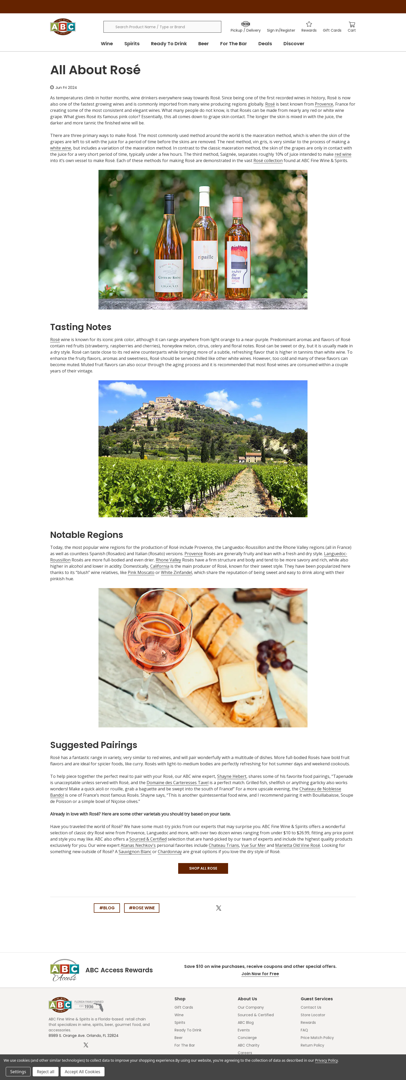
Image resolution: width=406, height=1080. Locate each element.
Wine (107, 43)
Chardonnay (170, 851)
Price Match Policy (317, 1037)
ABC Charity (248, 1045)
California (159, 566)
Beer (203, 43)
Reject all (45, 1072)
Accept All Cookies (82, 1072)
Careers (245, 1052)
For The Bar (233, 43)
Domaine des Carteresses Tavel (177, 782)
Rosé (270, 104)
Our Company (251, 1007)
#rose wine (142, 908)
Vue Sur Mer (253, 845)
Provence (324, 104)
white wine (60, 148)
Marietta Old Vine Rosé (297, 845)
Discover (293, 43)
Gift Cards (184, 1007)
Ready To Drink (169, 43)
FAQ (304, 1030)
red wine (343, 154)
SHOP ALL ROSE (203, 868)
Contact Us (311, 1007)
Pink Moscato (141, 572)
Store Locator (313, 1015)
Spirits (132, 43)
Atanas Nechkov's (138, 845)
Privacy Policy (326, 1060)
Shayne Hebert (231, 776)
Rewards (308, 1022)
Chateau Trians (224, 845)
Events (244, 1030)
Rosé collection (268, 160)
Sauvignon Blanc (135, 851)
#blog (107, 908)
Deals (265, 43)
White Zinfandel (176, 572)
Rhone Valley (168, 560)
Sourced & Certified (148, 839)
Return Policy (312, 1045)
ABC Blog (246, 1022)
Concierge (247, 1037)
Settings (18, 1072)
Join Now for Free (260, 974)
